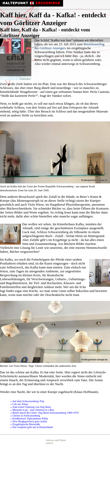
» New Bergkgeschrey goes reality (28, 421)
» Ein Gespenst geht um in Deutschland (31, 427)
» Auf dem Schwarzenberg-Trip (27, 401)
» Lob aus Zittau (19, 404)
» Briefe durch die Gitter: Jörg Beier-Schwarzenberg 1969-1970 (44, 412)
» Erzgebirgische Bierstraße (25, 424)
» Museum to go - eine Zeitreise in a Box (32, 409)
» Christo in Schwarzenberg (25, 415)
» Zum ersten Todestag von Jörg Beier (30, 407)
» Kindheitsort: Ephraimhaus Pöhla (29, 418)
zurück (49, 443)
